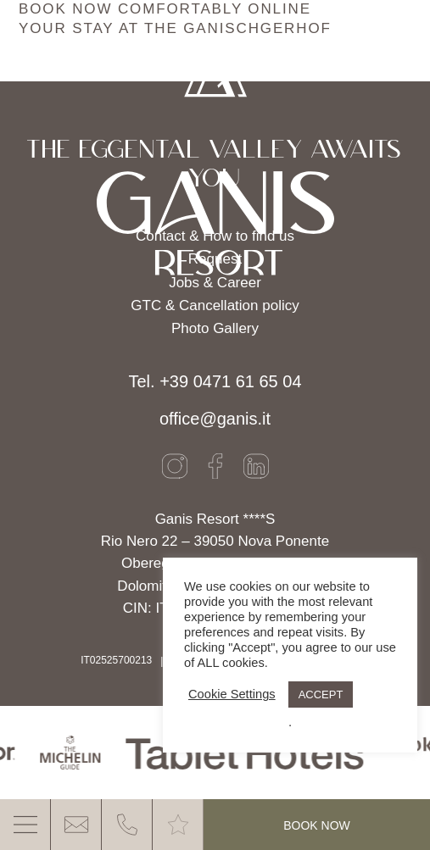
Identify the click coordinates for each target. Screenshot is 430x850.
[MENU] (25, 824)
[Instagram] (174, 466)
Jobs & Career (215, 283)
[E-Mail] (76, 824)
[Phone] (127, 824)
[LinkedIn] (256, 466)
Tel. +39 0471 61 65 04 (214, 381)
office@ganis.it (215, 418)
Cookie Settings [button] (232, 694)
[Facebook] (215, 466)
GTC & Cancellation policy (215, 305)
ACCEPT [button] (321, 694)
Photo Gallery (215, 328)
